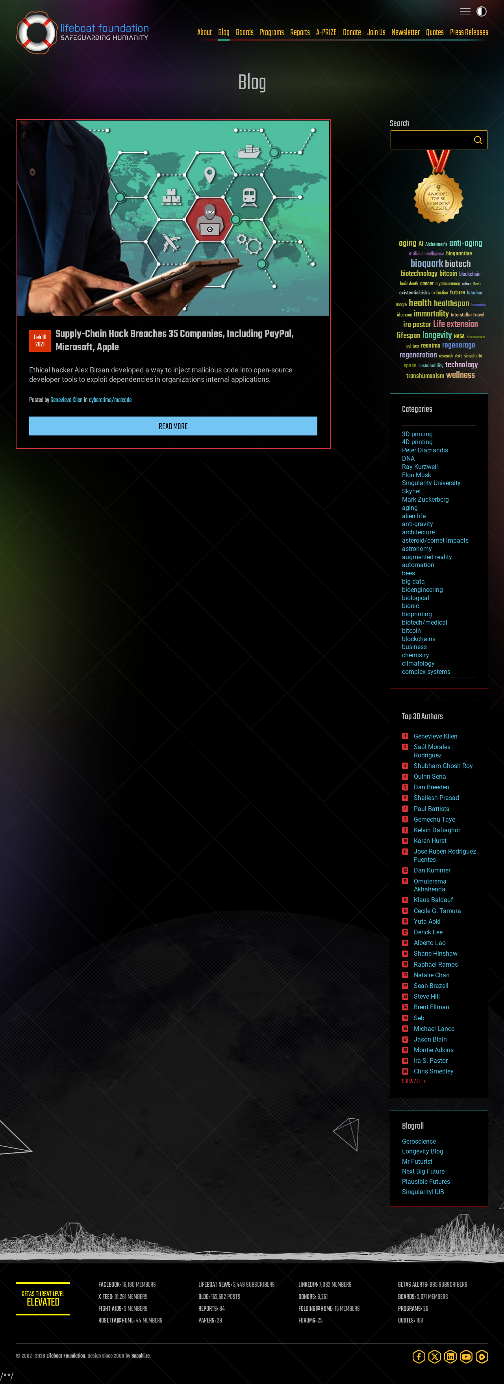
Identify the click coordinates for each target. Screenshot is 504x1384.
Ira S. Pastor (431, 1060)
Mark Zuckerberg (425, 499)
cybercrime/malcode (110, 400)
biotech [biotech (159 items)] (458, 264)
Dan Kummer (432, 870)
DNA (408, 458)
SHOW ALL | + (414, 1082)
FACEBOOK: (110, 1285)
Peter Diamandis (425, 450)
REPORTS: (209, 1309)
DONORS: (308, 1297)
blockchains (418, 639)
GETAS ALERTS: (413, 1285)
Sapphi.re (141, 1356)
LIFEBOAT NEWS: (215, 1285)
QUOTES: (406, 1321)
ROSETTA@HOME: (117, 1321)
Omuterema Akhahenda (430, 885)
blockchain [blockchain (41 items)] (469, 275)
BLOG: (204, 1297)
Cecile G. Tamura (437, 911)
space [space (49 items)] (410, 365)
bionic (410, 606)
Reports (300, 32)
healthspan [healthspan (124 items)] (451, 304)
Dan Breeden (431, 787)
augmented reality (427, 557)
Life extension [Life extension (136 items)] (455, 325)
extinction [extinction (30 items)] (440, 293)
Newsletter (406, 32)
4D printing (417, 442)
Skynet (411, 491)
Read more (173, 426)
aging (410, 508)
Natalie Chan (432, 975)
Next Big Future (423, 1171)
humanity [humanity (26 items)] (478, 305)
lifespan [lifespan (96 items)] (409, 335)
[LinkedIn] (450, 1357)
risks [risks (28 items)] (458, 356)
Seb (419, 1018)
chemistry (415, 655)
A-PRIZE (326, 32)
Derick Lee (428, 932)
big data (413, 581)
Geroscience (419, 1141)
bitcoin (411, 630)
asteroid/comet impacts (435, 540)
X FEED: (106, 1297)
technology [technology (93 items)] (461, 365)
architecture (418, 532)
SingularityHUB (423, 1192)
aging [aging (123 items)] (408, 244)
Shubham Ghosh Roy (443, 766)
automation (418, 565)
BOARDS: (407, 1297)
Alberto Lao (430, 943)
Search (478, 139)
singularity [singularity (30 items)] (473, 356)
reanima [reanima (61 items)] (430, 346)
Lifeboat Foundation (65, 1356)
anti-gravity (417, 524)
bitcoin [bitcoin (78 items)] (448, 274)
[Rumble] (482, 1357)
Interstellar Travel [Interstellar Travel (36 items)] (467, 315)
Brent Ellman (431, 1007)
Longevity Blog (422, 1151)
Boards (245, 32)
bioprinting (417, 614)
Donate (352, 32)
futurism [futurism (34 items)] (474, 293)
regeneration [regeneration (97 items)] (418, 355)
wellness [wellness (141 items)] (460, 375)
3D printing (417, 434)
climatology (418, 663)
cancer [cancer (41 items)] (427, 284)
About (204, 32)
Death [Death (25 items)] (477, 284)
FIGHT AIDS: (111, 1309)
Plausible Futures (426, 1181)
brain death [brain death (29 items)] (409, 284)
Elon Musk (416, 475)
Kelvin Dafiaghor (437, 830)
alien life (414, 516)
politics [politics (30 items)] (412, 346)
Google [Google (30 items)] (401, 305)
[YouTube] (466, 1357)
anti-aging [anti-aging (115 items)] (465, 244)
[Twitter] (434, 1357)
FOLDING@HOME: (316, 1309)
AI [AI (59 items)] (421, 244)
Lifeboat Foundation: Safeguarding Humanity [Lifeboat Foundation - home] (83, 32)
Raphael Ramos (436, 964)
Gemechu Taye (434, 819)
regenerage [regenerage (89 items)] (458, 345)
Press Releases (469, 32)
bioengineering (422, 589)
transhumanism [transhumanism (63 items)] (425, 376)
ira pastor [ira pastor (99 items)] (417, 324)
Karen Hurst (430, 841)
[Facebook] (419, 1357)
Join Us (376, 32)
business (414, 647)
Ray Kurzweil (420, 467)
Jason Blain (430, 1039)
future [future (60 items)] (457, 292)
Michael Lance (434, 1028)
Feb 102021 (40, 341)
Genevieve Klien (66, 400)
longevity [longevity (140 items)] (437, 336)
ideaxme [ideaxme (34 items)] (404, 315)
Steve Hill (427, 996)
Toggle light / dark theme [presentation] (481, 11)
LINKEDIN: (309, 1285)
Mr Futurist (417, 1161)
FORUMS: (308, 1321)
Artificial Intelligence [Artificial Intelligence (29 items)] (426, 254)
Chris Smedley (434, 1071)
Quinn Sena (430, 776)
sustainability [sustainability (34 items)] (431, 366)
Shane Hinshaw (436, 953)
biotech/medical (424, 622)
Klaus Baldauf (433, 900)
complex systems (426, 671)
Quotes (435, 32)
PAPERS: (207, 1321)
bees (408, 573)
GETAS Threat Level (43, 1300)
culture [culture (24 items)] (466, 284)
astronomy (417, 548)
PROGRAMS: (410, 1309)
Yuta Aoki (427, 921)
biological (415, 598)
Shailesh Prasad (436, 798)
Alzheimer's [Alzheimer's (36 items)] (436, 245)
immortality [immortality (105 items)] (431, 314)
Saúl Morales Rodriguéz (432, 751)
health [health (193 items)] (420, 303)
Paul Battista (432, 809)
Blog (224, 32)
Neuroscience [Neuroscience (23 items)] (476, 337)
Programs (272, 32)
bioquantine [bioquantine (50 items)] (459, 253)
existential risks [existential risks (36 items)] (414, 293)
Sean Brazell (431, 986)
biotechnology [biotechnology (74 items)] (419, 274)
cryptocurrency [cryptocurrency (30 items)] (447, 284)
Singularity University (431, 483)
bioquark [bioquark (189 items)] (427, 264)
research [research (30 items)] (446, 356)
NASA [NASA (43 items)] (459, 337)
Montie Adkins (434, 1050)
